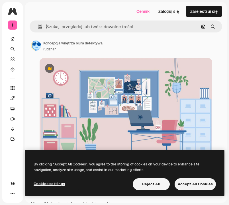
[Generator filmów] (12, 118)
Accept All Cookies (195, 184)
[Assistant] (12, 139)
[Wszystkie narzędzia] (12, 88)
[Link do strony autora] (36, 45)
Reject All (151, 184)
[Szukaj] (12, 49)
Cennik (143, 11)
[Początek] (12, 38)
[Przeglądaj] (12, 69)
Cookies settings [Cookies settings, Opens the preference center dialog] (49, 183)
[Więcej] (12, 193)
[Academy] (12, 183)
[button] (38, 26)
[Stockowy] (12, 59)
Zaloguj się (168, 11)
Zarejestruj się (204, 11)
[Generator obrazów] (12, 108)
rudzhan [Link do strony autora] (49, 49)
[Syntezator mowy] (12, 129)
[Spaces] (12, 98)
